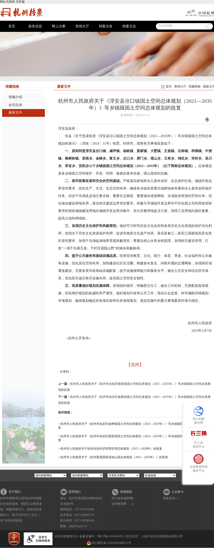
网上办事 (59, 26)
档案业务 (106, 26)
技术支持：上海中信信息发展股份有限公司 (154, 536)
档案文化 (129, 26)
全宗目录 (15, 105)
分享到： (66, 371)
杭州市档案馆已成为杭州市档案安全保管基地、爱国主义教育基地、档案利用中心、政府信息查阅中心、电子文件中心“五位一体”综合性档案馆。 (21, 509)
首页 (11, 26)
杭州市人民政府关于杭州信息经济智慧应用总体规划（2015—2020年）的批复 (111, 448)
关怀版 (20, 1)
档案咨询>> (170, 498)
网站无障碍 (7, 1)
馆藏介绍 (15, 97)
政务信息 (35, 26)
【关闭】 (135, 364)
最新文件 (15, 112)
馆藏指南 (195, 86)
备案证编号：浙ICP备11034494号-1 (102, 536)
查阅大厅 (82, 26)
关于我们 (15, 491)
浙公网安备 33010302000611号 (111, 543)
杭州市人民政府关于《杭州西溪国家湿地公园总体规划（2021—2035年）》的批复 (114, 457)
